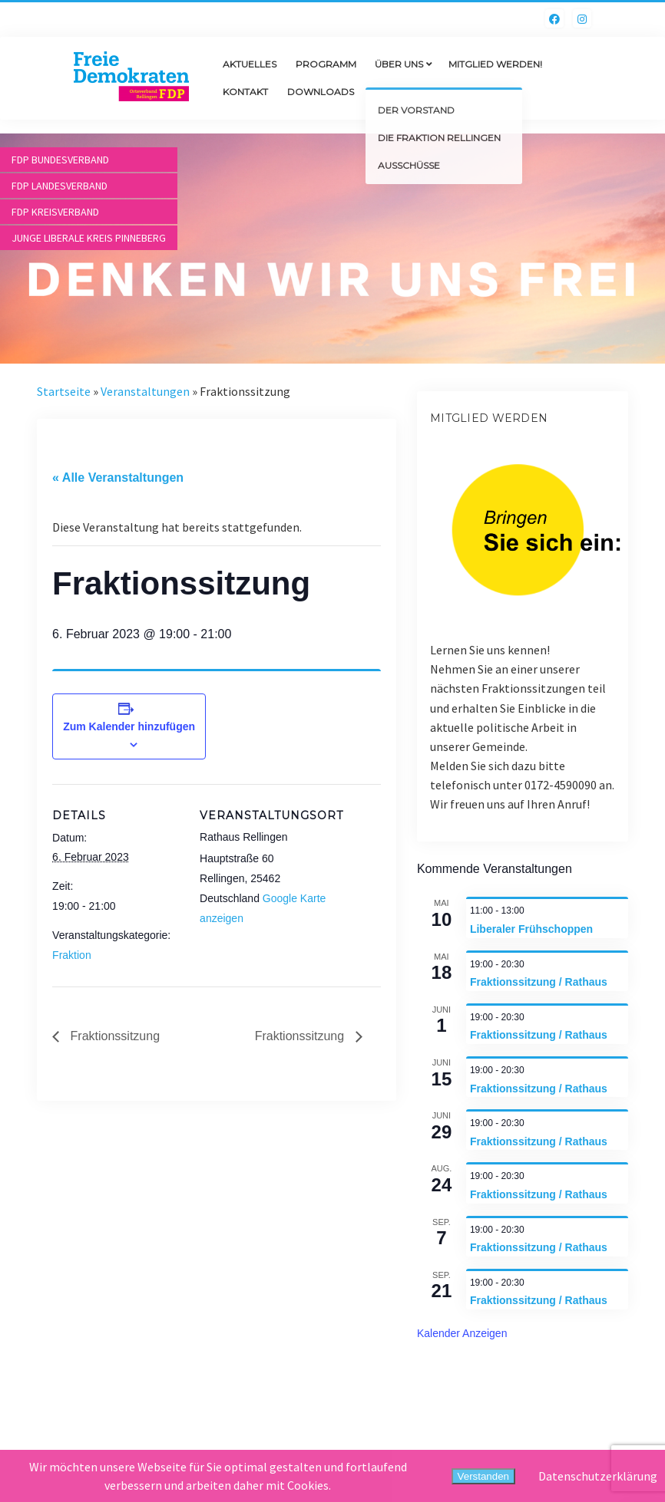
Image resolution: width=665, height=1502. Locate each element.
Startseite (64, 391)
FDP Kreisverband (55, 212)
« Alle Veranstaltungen (118, 477)
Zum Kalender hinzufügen (129, 726)
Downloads (320, 91)
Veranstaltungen (145, 391)
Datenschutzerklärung (597, 1476)
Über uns (399, 64)
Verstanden (483, 1476)
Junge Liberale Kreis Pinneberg (89, 238)
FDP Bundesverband (60, 159)
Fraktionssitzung (113, 1036)
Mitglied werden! (495, 64)
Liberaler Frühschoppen (531, 929)
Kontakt (245, 91)
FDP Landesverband (60, 186)
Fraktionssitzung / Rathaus (538, 982)
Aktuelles (249, 64)
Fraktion (71, 955)
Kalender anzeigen (462, 1333)
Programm (326, 64)
